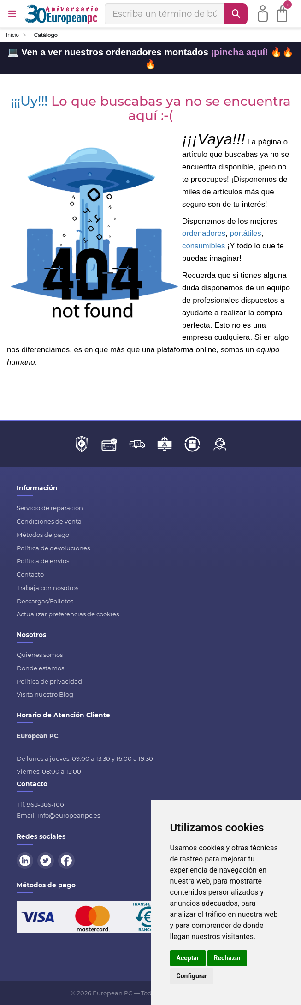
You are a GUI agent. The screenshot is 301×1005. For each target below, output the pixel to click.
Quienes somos (40, 654)
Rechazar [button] (227, 958)
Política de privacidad (49, 681)
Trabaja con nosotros (47, 587)
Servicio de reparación (50, 508)
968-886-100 (45, 804)
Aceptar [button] (188, 958)
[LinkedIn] (26, 860)
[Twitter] (47, 860)
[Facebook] (67, 860)
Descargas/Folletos (45, 601)
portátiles (245, 233)
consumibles (203, 245)
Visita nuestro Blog (45, 694)
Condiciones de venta (49, 521)
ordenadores (203, 233)
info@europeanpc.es (68, 815)
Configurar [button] (192, 976)
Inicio (12, 35)
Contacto (30, 574)
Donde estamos (40, 668)
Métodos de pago (43, 534)
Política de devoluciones (53, 548)
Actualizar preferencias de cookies (68, 614)
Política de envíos (43, 561)
